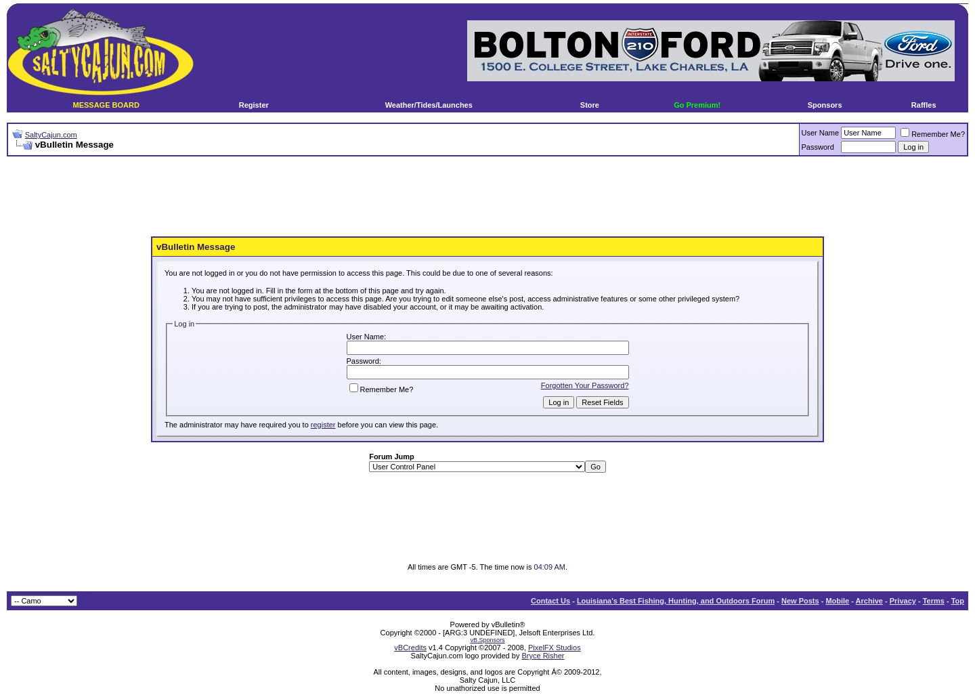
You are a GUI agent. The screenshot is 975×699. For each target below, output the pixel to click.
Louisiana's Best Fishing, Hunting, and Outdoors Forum (676, 601)
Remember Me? (933, 134)
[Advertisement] (487, 197)
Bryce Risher (542, 656)
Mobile (837, 601)
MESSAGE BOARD (105, 105)
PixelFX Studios (554, 647)
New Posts (800, 601)
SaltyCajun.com (51, 135)
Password (818, 147)
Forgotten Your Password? (585, 385)
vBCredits (410, 647)
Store (589, 105)
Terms (934, 601)
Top (957, 601)
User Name (821, 133)
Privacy (903, 601)
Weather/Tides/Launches (429, 105)
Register (254, 105)
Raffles (923, 105)
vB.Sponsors (487, 640)
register (323, 425)
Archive (869, 601)
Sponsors (825, 105)
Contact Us (550, 601)
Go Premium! (697, 105)
